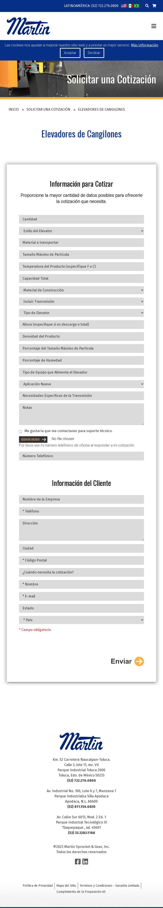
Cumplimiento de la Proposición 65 (81, 892)
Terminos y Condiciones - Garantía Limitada (109, 886)
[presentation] (52, 647)
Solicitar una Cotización (48, 109)
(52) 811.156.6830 (81, 807)
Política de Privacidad (38, 886)
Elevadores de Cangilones (101, 109)
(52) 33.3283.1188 (81, 833)
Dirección (81, 533)
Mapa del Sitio (66, 886)
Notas (81, 417)
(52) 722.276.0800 (81, 780)
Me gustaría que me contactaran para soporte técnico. (68, 434)
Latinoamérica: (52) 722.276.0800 (91, 6)
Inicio (14, 109)
